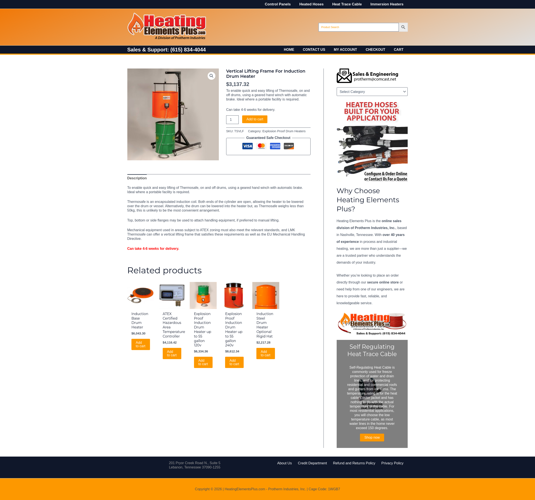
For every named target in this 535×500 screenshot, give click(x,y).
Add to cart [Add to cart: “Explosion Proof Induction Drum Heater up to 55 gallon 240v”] (234, 362)
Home (297, 49)
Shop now (372, 437)
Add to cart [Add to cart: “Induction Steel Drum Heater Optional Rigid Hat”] (266, 353)
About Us (290, 463)
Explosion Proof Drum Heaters (283, 131)
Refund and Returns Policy (352, 463)
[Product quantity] (232, 119)
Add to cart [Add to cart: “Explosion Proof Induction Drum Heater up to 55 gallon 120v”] (203, 362)
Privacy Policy (387, 463)
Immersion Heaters (387, 4)
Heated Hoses (315, 4)
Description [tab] (136, 178)
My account (349, 49)
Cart (399, 49)
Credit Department (314, 463)
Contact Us (320, 49)
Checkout (378, 49)
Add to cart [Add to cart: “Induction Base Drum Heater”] (141, 344)
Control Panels (282, 4)
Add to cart (254, 119)
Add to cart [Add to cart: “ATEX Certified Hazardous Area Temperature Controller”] (172, 353)
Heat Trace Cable (349, 4)
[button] (211, 76)
